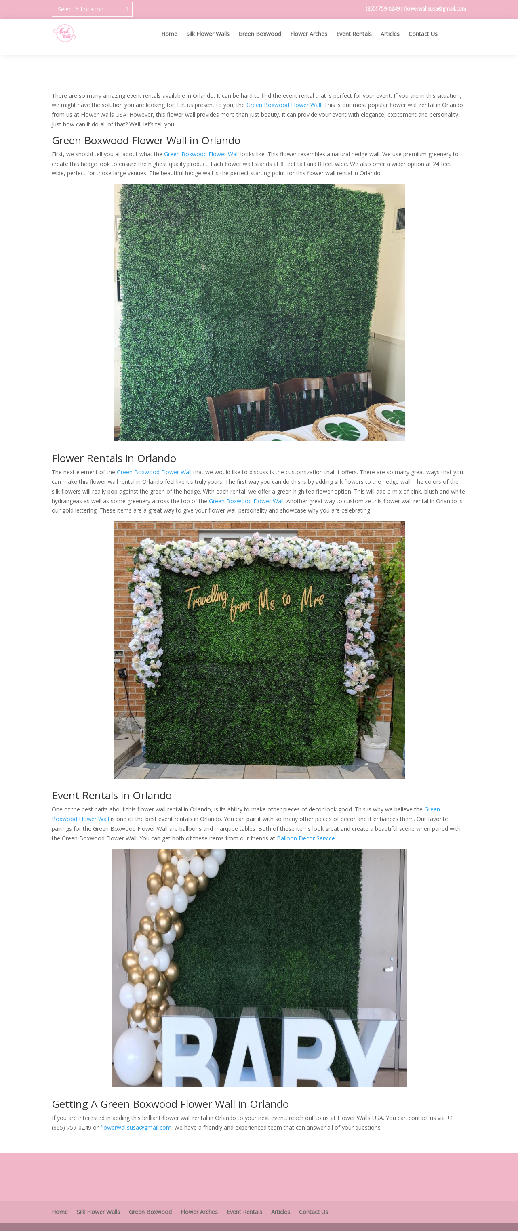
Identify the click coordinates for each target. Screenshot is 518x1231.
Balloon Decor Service (306, 838)
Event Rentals (354, 34)
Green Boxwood (259, 34)
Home (169, 34)
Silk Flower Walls (208, 34)
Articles (390, 34)
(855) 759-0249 (383, 8)
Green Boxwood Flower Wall (283, 105)
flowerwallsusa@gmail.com (435, 8)
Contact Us (423, 34)
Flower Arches (308, 34)
